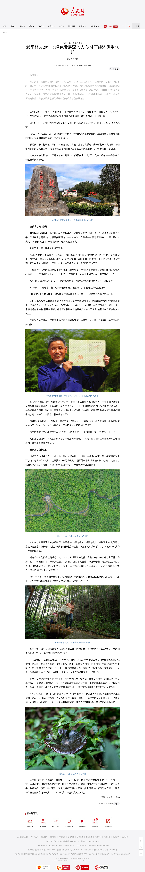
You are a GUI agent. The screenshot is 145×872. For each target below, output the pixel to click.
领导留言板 (69, 822)
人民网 (5, 33)
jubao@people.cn (93, 841)
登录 (137, 26)
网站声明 (98, 837)
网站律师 (107, 837)
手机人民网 (56, 822)
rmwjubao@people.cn (102, 845)
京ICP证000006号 (103, 854)
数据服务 (89, 837)
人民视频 (82, 822)
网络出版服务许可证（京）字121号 (85, 854)
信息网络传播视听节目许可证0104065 (27, 854)
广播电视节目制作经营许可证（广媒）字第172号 (100, 850)
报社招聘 (44, 837)
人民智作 (108, 822)
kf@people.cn (53, 845)
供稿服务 (80, 837)
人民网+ (43, 822)
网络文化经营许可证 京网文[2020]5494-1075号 (56, 854)
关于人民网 (34, 837)
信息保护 (116, 837)
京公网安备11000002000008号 (120, 854)
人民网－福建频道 (84, 65)
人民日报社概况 (22, 837)
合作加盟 (71, 837)
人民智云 (95, 822)
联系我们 (125, 837)
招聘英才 (53, 837)
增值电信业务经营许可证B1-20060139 (69, 850)
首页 (4, 26)
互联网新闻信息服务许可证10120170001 (41, 850)
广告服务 (62, 837)
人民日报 (30, 822)
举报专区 (71, 26)
